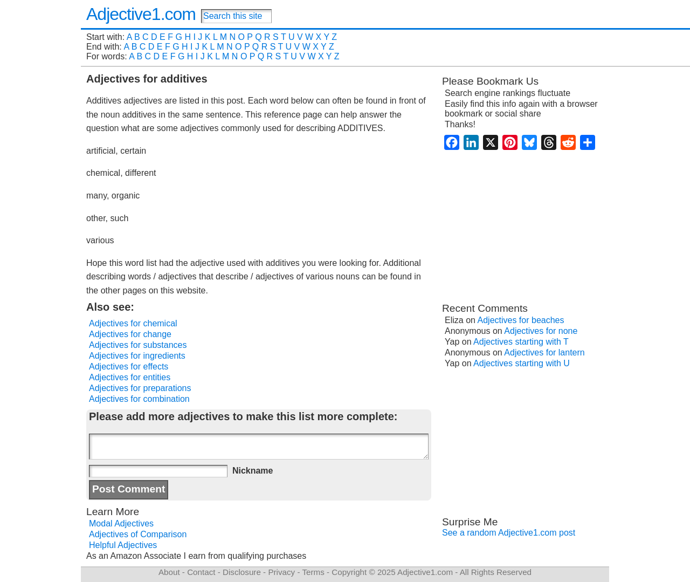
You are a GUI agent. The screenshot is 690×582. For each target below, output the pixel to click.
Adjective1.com (141, 14)
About (169, 572)
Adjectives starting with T (521, 341)
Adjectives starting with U (521, 363)
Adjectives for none (540, 330)
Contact (201, 572)
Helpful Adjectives (123, 545)
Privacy (281, 572)
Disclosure (242, 572)
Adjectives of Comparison (138, 534)
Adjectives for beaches (521, 320)
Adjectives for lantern (544, 352)
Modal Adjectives (121, 523)
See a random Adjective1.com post (508, 532)
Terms (313, 572)
